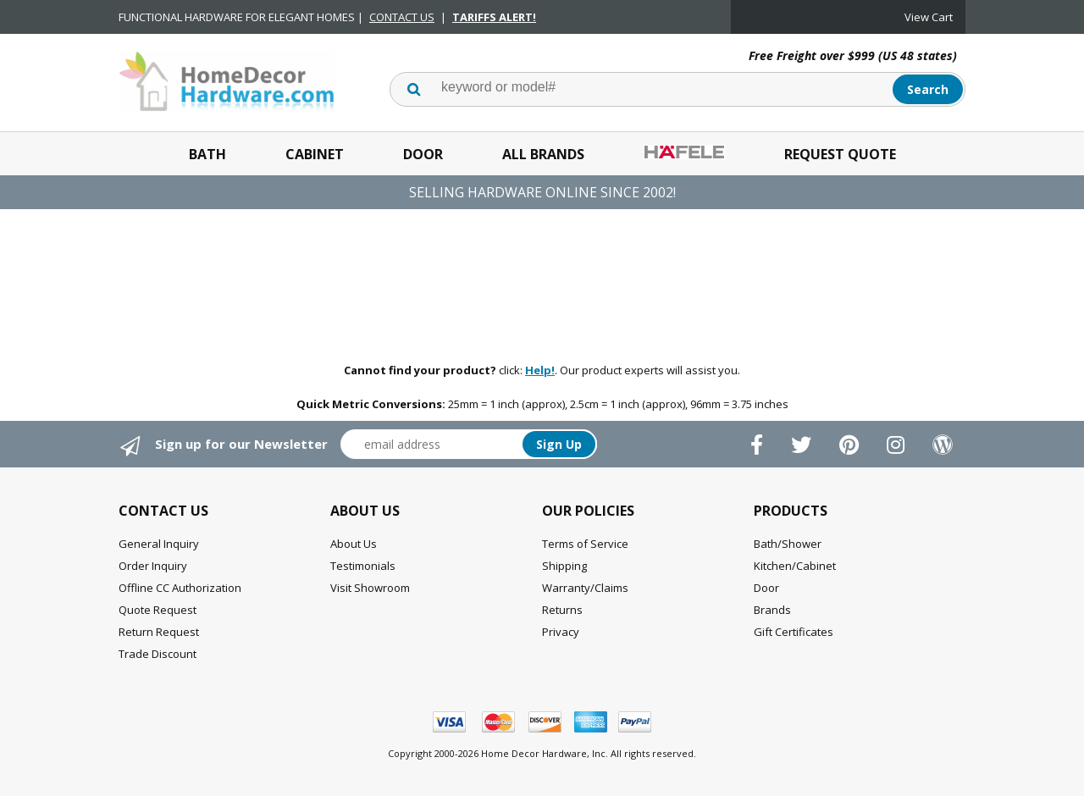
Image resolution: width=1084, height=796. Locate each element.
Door (423, 154)
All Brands (543, 154)
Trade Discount (157, 653)
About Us (353, 543)
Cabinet (314, 154)
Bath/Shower (787, 543)
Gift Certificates (793, 631)
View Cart (928, 17)
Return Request (159, 631)
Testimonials (362, 565)
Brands (772, 609)
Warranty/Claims (585, 587)
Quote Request (157, 609)
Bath (207, 154)
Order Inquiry (153, 565)
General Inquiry (159, 543)
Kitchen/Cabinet (795, 565)
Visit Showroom (370, 587)
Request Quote (840, 154)
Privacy (560, 631)
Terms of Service (585, 543)
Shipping (564, 565)
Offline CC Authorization (180, 587)
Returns (562, 609)
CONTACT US (401, 17)
